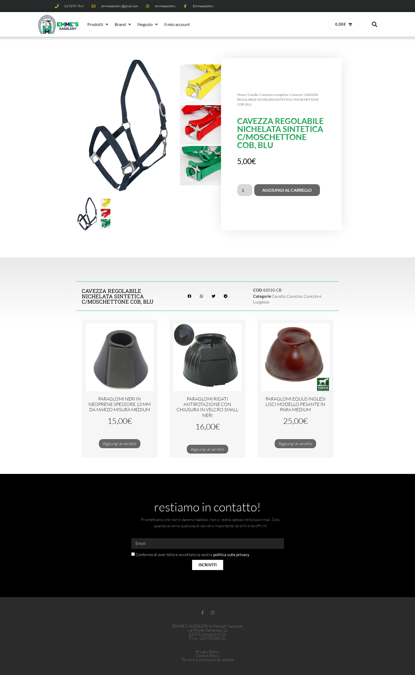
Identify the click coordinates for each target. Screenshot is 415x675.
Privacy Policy (207, 651)
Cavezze (296, 95)
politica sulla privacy (231, 554)
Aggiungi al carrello (287, 190)
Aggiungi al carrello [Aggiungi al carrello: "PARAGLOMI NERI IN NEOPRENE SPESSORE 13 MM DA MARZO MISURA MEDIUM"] (119, 443)
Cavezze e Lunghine (274, 95)
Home (241, 95)
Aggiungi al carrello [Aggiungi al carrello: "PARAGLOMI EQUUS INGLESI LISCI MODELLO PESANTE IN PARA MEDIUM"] (295, 443)
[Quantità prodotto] (245, 190)
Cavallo (253, 95)
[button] (98, 24)
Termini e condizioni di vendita (208, 659)
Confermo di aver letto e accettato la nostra (192, 554)
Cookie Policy (207, 655)
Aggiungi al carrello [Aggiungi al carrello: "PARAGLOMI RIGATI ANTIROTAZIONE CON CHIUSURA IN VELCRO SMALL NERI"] (207, 449)
